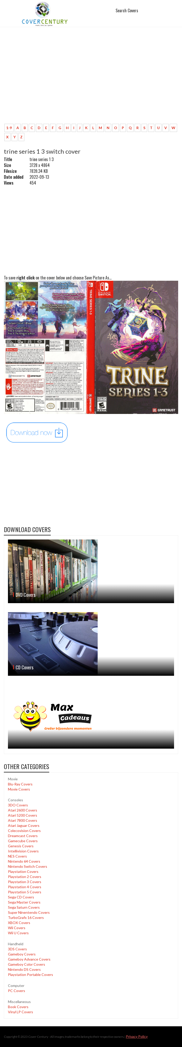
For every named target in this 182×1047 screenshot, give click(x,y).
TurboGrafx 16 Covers (26, 917)
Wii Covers (16, 928)
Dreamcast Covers (23, 836)
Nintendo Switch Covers (27, 866)
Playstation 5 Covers (24, 892)
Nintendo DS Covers (24, 969)
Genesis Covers (21, 846)
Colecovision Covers (24, 830)
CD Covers (24, 667)
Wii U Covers (18, 933)
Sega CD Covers (21, 897)
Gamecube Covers (23, 841)
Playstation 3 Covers (24, 882)
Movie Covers (19, 789)
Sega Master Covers (24, 902)
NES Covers (17, 856)
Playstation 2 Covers (24, 876)
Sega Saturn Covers (24, 907)
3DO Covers (18, 805)
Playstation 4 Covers (24, 887)
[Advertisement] (91, 82)
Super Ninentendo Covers (29, 912)
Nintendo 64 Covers (24, 861)
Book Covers (18, 1007)
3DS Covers (17, 949)
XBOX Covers (19, 922)
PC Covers (16, 990)
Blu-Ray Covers (20, 784)
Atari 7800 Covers (22, 820)
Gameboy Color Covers (26, 964)
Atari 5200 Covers (22, 815)
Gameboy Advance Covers (29, 959)
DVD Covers (25, 595)
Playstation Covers (23, 871)
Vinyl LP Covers (20, 1012)
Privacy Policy (137, 1036)
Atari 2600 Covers (22, 810)
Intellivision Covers (23, 851)
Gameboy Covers (22, 954)
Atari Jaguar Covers (23, 825)
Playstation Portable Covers (30, 974)
